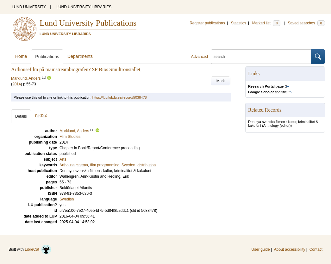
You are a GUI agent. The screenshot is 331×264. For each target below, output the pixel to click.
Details (21, 116)
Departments (80, 56)
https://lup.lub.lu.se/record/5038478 (119, 97)
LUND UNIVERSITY (29, 7)
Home (21, 56)
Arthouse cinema (73, 165)
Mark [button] (220, 81)
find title (267, 92)
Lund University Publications (88, 23)
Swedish (66, 199)
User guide (261, 249)
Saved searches (306, 23)
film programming (105, 165)
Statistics (238, 23)
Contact (315, 249)
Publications (47, 56)
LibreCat (38, 249)
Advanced (199, 56)
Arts (62, 159)
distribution (146, 165)
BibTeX (41, 116)
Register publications (207, 23)
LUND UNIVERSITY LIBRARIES (83, 7)
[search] (261, 56)
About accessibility (289, 249)
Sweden (128, 165)
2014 (16, 84)
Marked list (266, 23)
